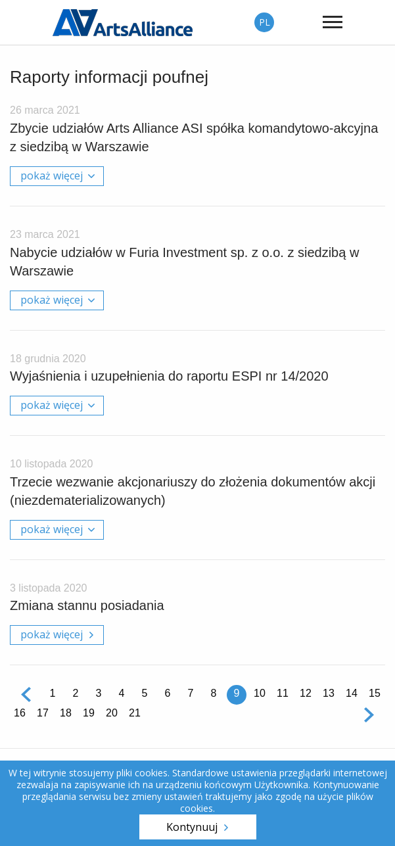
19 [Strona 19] (89, 712)
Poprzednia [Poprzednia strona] (26, 695)
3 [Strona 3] (99, 693)
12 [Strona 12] (306, 693)
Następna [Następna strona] (369, 714)
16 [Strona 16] (20, 712)
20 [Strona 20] (112, 712)
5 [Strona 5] (145, 693)
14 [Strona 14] (352, 693)
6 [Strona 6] (168, 693)
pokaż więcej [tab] (51, 175)
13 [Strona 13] (329, 693)
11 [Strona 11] (283, 693)
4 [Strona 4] (122, 693)
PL (264, 22)
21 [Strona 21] (135, 712)
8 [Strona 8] (214, 693)
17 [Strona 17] (43, 712)
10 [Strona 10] (260, 693)
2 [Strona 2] (76, 693)
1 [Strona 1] (53, 693)
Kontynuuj (192, 827)
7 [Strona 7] (191, 693)
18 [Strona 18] (66, 712)
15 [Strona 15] (375, 693)
